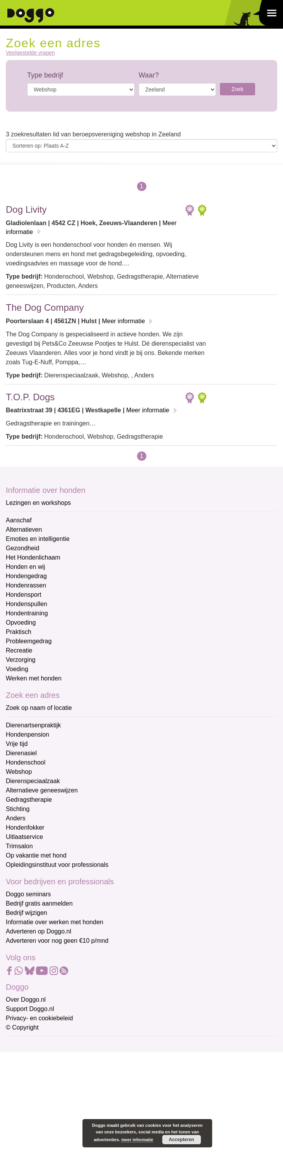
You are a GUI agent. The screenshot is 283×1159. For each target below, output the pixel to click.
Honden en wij (25, 566)
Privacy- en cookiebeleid (39, 1018)
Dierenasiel (21, 753)
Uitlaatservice (24, 837)
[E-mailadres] (61, 1057)
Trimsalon (19, 846)
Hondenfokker (25, 827)
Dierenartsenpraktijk (33, 725)
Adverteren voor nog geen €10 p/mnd (57, 940)
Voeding (17, 669)
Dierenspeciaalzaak (33, 781)
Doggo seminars (28, 894)
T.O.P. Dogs (30, 397)
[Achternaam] (61, 1109)
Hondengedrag (26, 576)
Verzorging (21, 659)
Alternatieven (24, 529)
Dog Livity (26, 209)
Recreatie (19, 650)
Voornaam (20, 1071)
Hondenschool (25, 762)
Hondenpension (27, 734)
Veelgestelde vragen (30, 53)
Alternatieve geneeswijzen (42, 790)
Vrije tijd (16, 744)
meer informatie (137, 1139)
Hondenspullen (26, 604)
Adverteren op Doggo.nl (38, 931)
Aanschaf (19, 520)
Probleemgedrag (28, 641)
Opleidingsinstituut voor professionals (57, 864)
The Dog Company (45, 307)
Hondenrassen (26, 585)
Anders (16, 818)
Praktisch (18, 632)
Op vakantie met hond (36, 855)
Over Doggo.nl (26, 999)
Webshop (19, 771)
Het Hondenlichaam (33, 557)
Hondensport (23, 594)
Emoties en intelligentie (38, 539)
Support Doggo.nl (30, 1009)
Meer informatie (123, 321)
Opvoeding (21, 622)
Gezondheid (22, 548)
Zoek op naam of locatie (39, 707)
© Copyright (22, 1027)
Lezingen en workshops (38, 502)
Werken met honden (34, 678)
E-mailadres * (25, 1045)
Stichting (17, 809)
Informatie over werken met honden (54, 922)
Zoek (238, 89)
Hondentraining (27, 613)
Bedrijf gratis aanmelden (39, 903)
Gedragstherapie (29, 799)
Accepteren (181, 1139)
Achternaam (23, 1097)
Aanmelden (61, 1129)
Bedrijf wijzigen (26, 912)
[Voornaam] (61, 1083)
